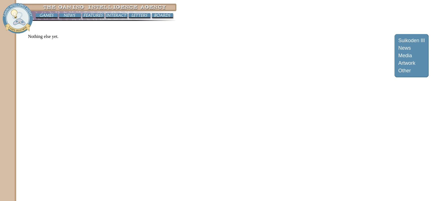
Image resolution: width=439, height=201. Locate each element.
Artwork (406, 63)
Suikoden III (411, 40)
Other (404, 70)
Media (405, 55)
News (404, 48)
